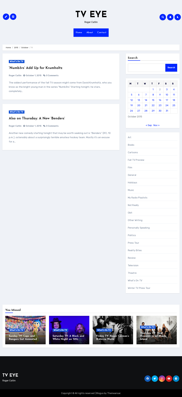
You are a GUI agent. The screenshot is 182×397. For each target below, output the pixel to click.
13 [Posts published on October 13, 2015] (139, 100)
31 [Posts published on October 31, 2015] (167, 110)
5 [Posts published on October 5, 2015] (131, 94)
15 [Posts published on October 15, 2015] (153, 100)
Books (131, 145)
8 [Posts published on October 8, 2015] (153, 94)
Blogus (100, 392)
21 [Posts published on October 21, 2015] (146, 105)
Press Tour (133, 242)
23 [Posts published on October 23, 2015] (160, 105)
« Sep (149, 125)
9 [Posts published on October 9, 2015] (160, 94)
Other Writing (135, 220)
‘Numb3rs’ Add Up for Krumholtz (35, 68)
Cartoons (133, 152)
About (89, 32)
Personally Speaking (139, 227)
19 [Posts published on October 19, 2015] (131, 105)
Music (131, 190)
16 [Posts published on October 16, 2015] (160, 100)
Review (132, 258)
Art (129, 137)
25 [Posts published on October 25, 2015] (173, 105)
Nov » (156, 125)
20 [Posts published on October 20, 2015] (138, 105)
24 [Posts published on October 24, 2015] (167, 105)
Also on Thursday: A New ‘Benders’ (37, 118)
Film (130, 167)
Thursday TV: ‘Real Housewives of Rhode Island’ (153, 336)
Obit (130, 212)
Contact (101, 32)
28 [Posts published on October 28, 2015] (145, 110)
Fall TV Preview (136, 160)
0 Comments (52, 75)
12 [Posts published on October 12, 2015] (131, 100)
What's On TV (16, 61)
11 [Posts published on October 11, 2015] (174, 94)
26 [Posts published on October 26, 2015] (131, 110)
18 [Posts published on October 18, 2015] (174, 100)
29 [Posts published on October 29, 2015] (153, 110)
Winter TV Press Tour (139, 288)
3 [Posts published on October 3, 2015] (166, 89)
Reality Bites (135, 250)
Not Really (133, 205)
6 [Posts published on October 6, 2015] (138, 94)
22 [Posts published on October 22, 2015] (153, 105)
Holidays (132, 182)
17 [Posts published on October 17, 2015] (167, 100)
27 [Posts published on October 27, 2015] (138, 110)
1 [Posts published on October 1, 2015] (153, 89)
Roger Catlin (15, 75)
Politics (132, 235)
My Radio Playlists (137, 197)
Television (133, 265)
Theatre (132, 273)
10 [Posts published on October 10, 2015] (167, 94)
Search (133, 58)
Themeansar (113, 392)
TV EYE (91, 15)
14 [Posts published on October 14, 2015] (146, 100)
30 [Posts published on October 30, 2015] (160, 110)
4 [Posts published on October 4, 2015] (174, 89)
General (132, 175)
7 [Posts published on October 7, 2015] (146, 94)
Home (79, 32)
